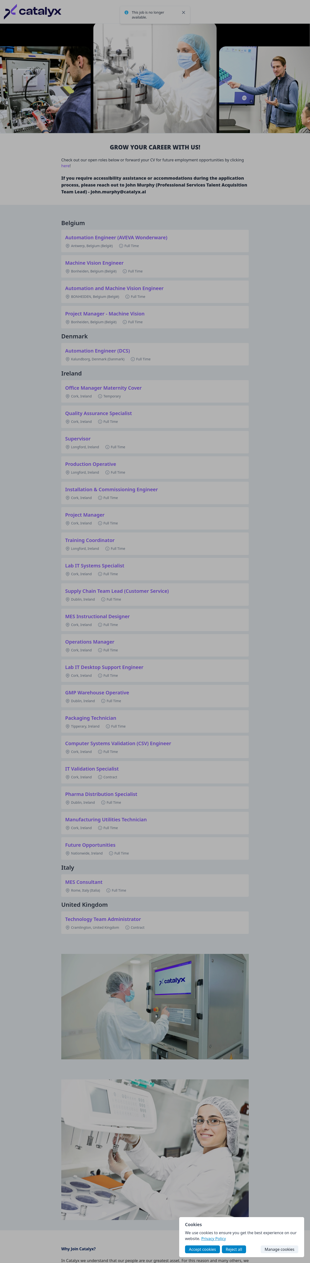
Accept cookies (202, 1249)
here (65, 165)
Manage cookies (279, 1249)
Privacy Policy (213, 1238)
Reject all (234, 1249)
